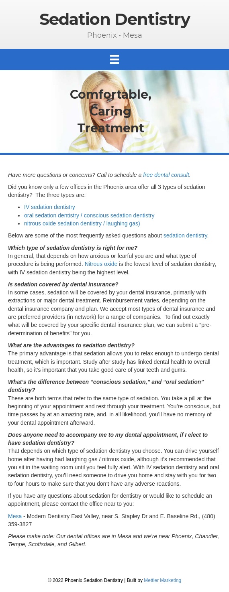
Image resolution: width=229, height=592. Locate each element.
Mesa (15, 516)
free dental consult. (166, 175)
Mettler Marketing (162, 580)
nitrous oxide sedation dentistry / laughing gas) (82, 223)
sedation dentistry (185, 235)
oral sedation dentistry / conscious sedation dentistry (89, 215)
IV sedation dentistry (49, 207)
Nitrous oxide (101, 264)
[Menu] (114, 59)
